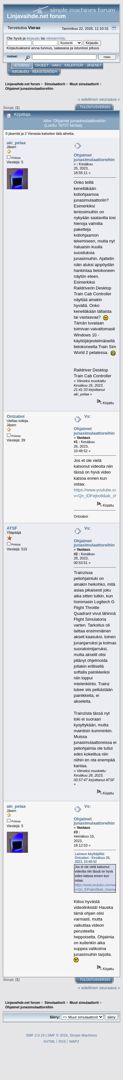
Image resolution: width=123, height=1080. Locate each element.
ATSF (12, 528)
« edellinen (88, 99)
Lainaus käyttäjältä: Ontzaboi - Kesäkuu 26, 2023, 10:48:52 (92, 857)
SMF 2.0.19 (35, 1035)
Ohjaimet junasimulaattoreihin (94, 157)
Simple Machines (83, 1035)
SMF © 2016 (57, 1035)
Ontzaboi (16, 416)
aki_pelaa (16, 142)
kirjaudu (33, 38)
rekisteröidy (55, 38)
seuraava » (109, 99)
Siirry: (55, 1017)
